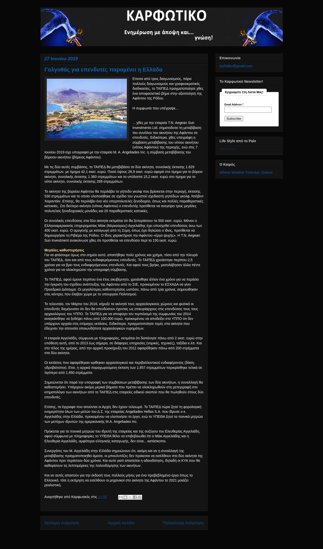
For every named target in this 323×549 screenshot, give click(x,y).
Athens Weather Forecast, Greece (246, 172)
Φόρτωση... (228, 149)
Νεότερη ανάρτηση (62, 523)
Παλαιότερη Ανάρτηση (183, 523)
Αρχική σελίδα (121, 523)
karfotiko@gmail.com (236, 66)
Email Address (233, 104)
